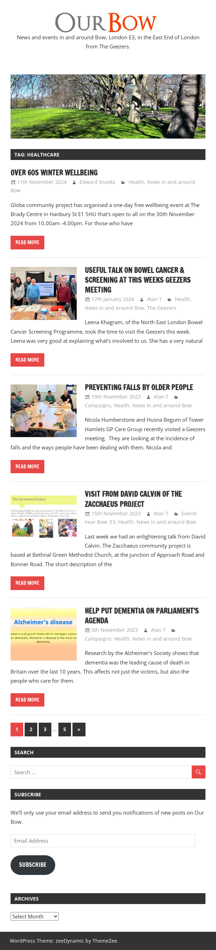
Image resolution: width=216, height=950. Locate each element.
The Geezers (161, 308)
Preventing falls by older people (139, 387)
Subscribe (32, 865)
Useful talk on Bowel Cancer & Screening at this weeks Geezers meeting (138, 280)
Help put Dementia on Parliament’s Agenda (142, 616)
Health (136, 182)
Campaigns (98, 405)
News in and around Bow (114, 308)
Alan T (154, 299)
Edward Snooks (97, 182)
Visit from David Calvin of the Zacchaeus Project (133, 499)
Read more (27, 242)
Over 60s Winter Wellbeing (54, 173)
